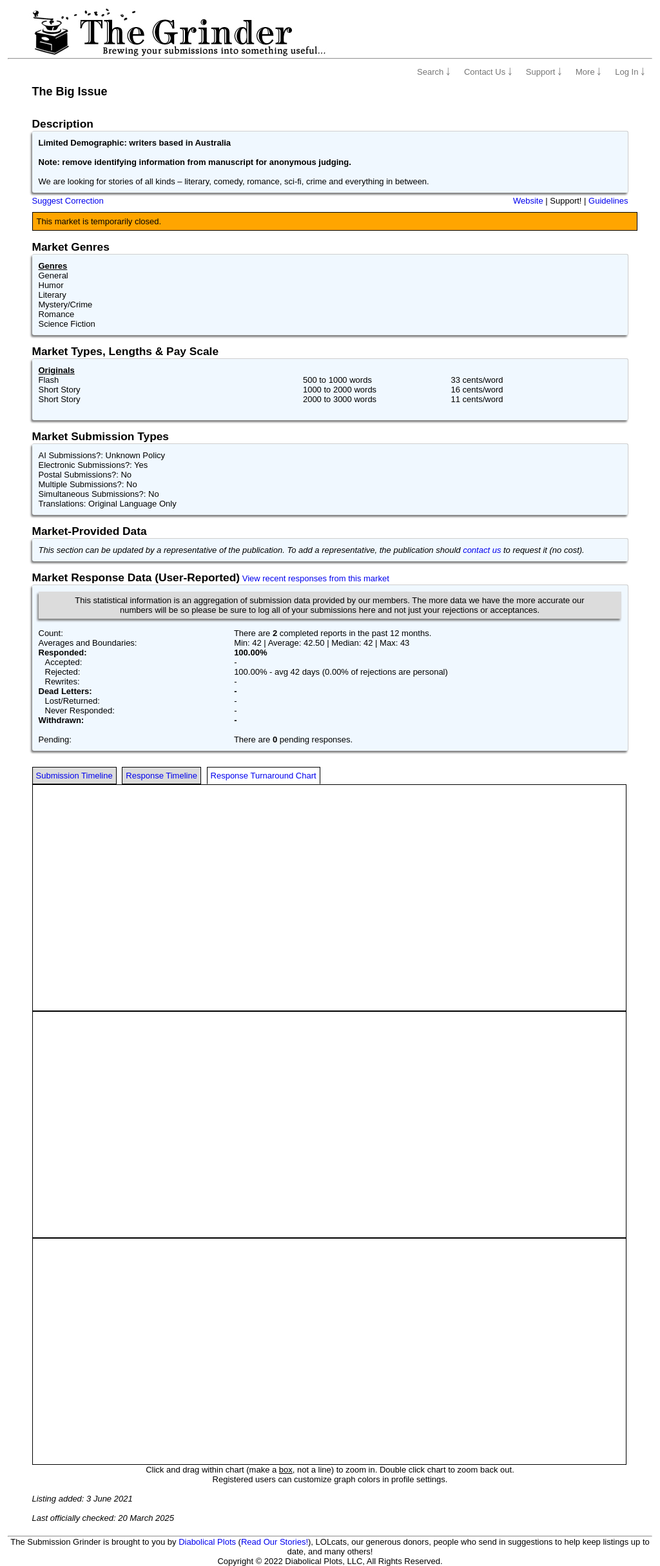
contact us (482, 550)
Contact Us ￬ (488, 72)
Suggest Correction (68, 201)
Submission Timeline (74, 775)
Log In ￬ (630, 72)
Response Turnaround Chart (263, 775)
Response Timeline (161, 775)
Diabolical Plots (207, 1542)
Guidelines (608, 201)
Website (528, 201)
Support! (565, 201)
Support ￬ (544, 72)
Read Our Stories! (274, 1542)
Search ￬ (434, 72)
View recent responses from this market (315, 578)
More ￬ (588, 72)
